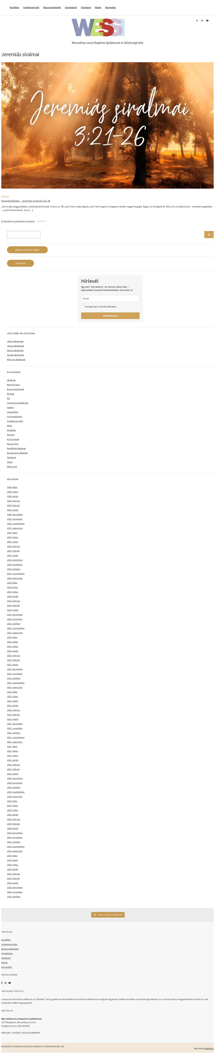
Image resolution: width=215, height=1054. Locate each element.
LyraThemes (209, 1049)
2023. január (12, 664)
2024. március (13, 600)
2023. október (13, 623)
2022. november (15, 673)
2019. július (12, 855)
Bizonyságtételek (52, 7)
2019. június (12, 860)
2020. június (12, 805)
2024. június (12, 587)
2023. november (15, 619)
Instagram (5, 983)
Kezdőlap (14, 7)
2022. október (13, 678)
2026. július (12, 487)
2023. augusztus (15, 632)
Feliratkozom (110, 315)
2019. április (12, 869)
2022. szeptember (16, 682)
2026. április (12, 496)
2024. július (12, 582)
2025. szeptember (16, 523)
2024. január (12, 610)
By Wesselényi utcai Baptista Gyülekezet (18, 221)
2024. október (13, 569)
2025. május (12, 541)
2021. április (12, 760)
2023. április (12, 650)
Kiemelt (10, 434)
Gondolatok (71, 7)
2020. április (12, 814)
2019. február (13, 878)
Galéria (10, 407)
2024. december (15, 560)
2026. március (13, 500)
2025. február (13, 550)
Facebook (1, 983)
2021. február (13, 769)
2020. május (12, 810)
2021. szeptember (16, 737)
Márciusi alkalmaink (16, 359)
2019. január (12, 882)
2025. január (12, 555)
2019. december (15, 832)
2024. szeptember (16, 573)
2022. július (12, 691)
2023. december (15, 614)
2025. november (15, 519)
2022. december (15, 669)
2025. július (12, 532)
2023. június (12, 641)
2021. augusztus (15, 741)
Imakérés (20, 263)
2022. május (12, 701)
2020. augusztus (15, 796)
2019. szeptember (16, 846)
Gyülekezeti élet (31, 7)
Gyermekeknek (14, 416)
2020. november (15, 782)
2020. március (13, 819)
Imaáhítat (11, 430)
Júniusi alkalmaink (15, 345)
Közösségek (13, 439)
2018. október (13, 896)
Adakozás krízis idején (27, 249)
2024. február (13, 605)
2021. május (12, 755)
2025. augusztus (15, 528)
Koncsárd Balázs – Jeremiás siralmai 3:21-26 (25, 200)
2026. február (13, 505)
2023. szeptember (16, 628)
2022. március (13, 710)
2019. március (13, 873)
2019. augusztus (15, 851)
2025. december (15, 514)
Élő (8, 398)
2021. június (12, 751)
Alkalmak (11, 380)
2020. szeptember (16, 791)
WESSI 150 (12, 466)
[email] (110, 298)
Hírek (9, 425)
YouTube (10, 983)
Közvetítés (110, 7)
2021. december (15, 723)
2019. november (15, 837)
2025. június (12, 537)
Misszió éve (13, 443)
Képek (98, 7)
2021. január (12, 773)
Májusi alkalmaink (15, 350)
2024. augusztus (15, 578)
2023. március (13, 655)
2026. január (12, 509)
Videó (10, 462)
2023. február (13, 660)
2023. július (12, 637)
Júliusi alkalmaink (15, 341)
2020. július (12, 801)
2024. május (12, 591)
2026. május (12, 491)
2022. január (12, 719)
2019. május (12, 864)
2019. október (13, 842)
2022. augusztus (15, 687)
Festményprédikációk (17, 402)
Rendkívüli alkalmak (16, 448)
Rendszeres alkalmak (17, 452)
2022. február (13, 714)
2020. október (13, 787)
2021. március (13, 764)
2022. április (12, 705)
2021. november (15, 728)
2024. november (15, 564)
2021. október (13, 732)
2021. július (12, 746)
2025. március (13, 546)
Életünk (10, 393)
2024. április (12, 596)
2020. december (15, 778)
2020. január (12, 828)
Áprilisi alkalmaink (15, 354)
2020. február (13, 823)
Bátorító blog (13, 384)
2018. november (15, 892)
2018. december (15, 887)
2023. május (12, 646)
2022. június (12, 696)
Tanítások (86, 7)
